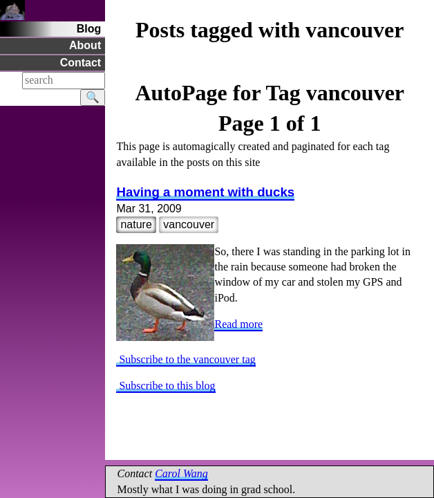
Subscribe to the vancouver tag (185, 359)
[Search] (63, 80)
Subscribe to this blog (165, 385)
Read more (238, 324)
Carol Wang (181, 473)
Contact (81, 62)
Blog (89, 29)
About (85, 45)
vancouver (188, 224)
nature (135, 224)
